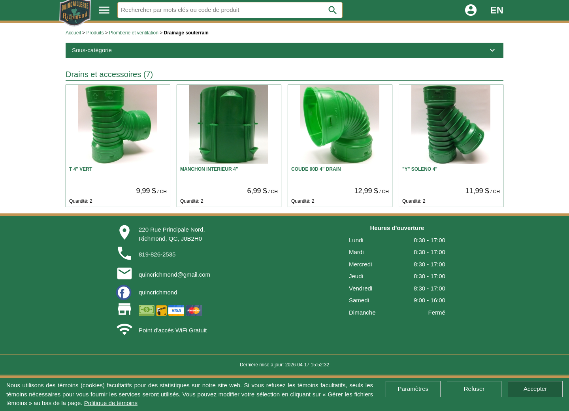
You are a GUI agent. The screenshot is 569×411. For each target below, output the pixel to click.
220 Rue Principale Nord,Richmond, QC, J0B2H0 (172, 234)
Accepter (535, 388)
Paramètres (413, 388)
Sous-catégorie (284, 50)
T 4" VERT (80, 169)
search (332, 10)
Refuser (474, 388)
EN (496, 10)
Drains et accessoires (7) (109, 74)
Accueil (73, 33)
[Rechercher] (230, 10)
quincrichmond (158, 292)
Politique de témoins (111, 403)
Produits (95, 33)
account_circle (471, 10)
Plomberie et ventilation (133, 33)
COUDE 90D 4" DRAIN (316, 169)
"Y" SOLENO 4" (419, 169)
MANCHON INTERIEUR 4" (209, 169)
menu (104, 10)
